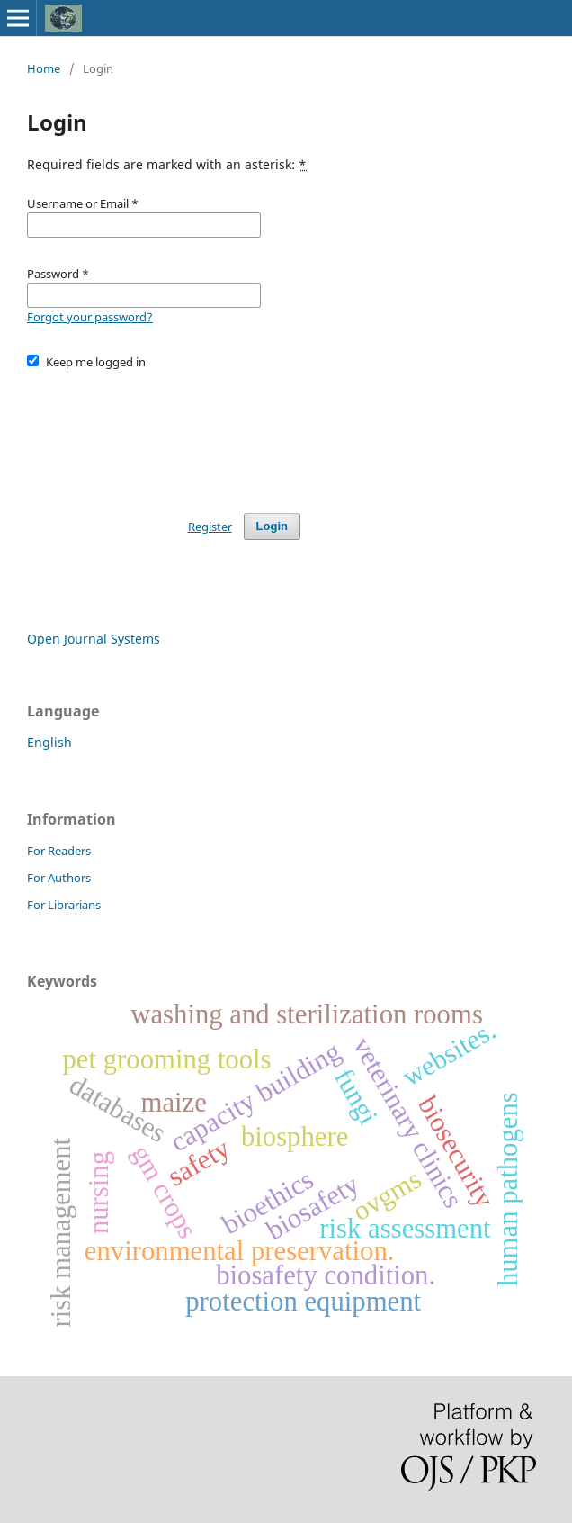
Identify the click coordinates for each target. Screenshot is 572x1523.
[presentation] (163, 433)
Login (272, 526)
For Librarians (64, 905)
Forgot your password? (90, 317)
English (49, 742)
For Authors (59, 878)
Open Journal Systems (93, 638)
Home (43, 68)
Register (210, 526)
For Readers (59, 851)
